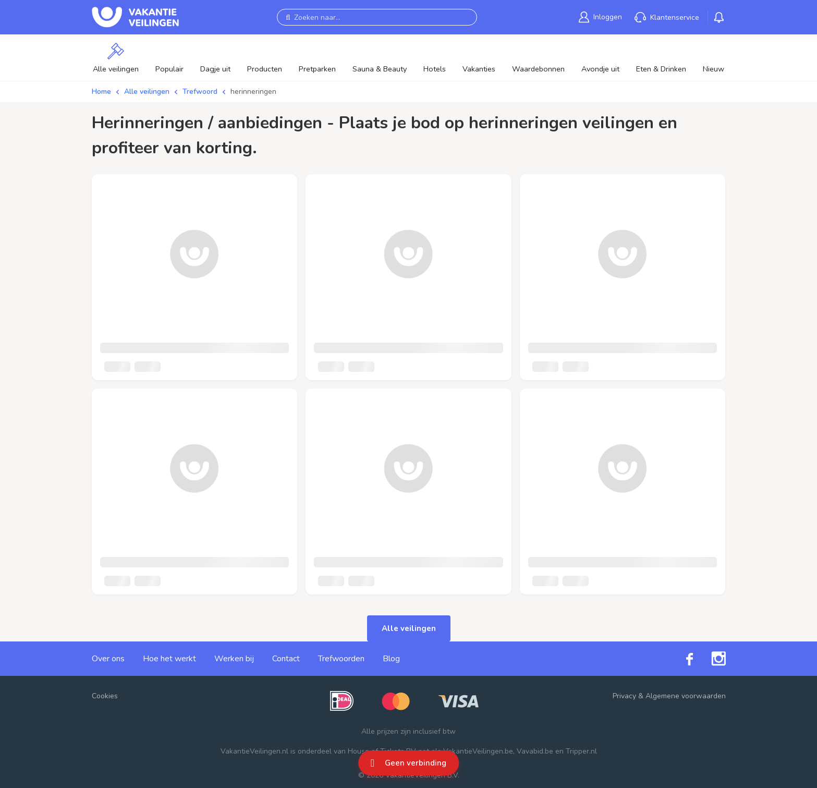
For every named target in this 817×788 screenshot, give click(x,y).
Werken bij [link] (234, 658)
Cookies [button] (105, 696)
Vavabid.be (535, 751)
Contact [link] (286, 658)
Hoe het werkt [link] (169, 658)
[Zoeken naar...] (377, 17)
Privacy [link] (624, 696)
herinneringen (253, 91)
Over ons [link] (108, 658)
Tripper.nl (581, 751)
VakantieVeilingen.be (478, 751)
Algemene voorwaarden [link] (685, 696)
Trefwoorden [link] (341, 658)
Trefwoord (199, 91)
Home (101, 91)
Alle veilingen (146, 91)
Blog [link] (391, 658)
